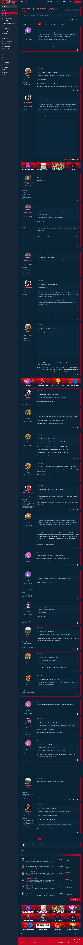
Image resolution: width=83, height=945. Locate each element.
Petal (28, 521)
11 (46, 24)
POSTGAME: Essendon (31, 878)
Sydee (28, 610)
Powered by (74, 942)
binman (66, 886)
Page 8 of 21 (64, 24)
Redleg (28, 75)
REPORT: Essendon (30, 871)
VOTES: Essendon (30, 892)
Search (4, 6)
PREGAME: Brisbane (30, 864)
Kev (28, 417)
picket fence (28, 634)
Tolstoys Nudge (28, 212)
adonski (29, 725)
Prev (25, 24)
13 (51, 24)
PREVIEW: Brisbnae (30, 858)
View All (75, 899)
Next (55, 24)
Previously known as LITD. (28, 183)
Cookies (36, 942)
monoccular (28, 811)
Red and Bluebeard (28, 492)
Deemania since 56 (28, 579)
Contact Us (30, 942)
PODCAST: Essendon (31, 885)
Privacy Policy (24, 942)
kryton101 (28, 682)
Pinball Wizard (28, 35)
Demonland (27, 15)
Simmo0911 (28, 560)
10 (44, 24)
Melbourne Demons (44, 15)
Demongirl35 (28, 709)
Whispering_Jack (28, 102)
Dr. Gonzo (28, 397)
